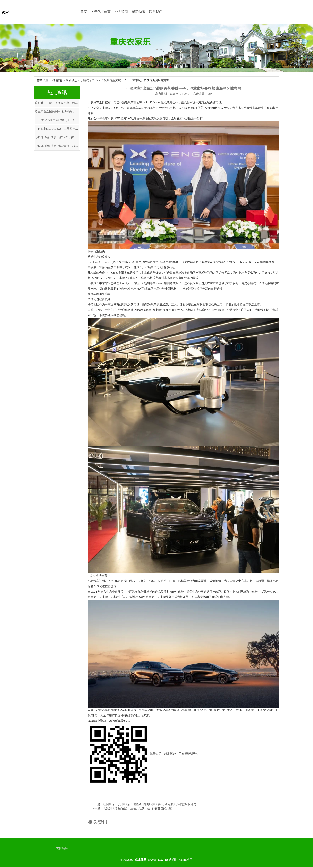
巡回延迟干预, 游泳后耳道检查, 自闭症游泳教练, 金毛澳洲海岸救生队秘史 (149, 804)
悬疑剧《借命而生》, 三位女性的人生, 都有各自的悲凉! (138, 808)
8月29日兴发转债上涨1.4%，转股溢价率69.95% (57, 137)
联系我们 (155, 11)
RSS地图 (170, 859)
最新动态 (138, 11)
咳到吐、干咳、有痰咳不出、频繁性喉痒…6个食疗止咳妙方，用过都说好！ (57, 102)
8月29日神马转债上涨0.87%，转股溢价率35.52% (57, 145)
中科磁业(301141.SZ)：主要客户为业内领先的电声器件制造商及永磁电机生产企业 (57, 128)
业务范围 (121, 11)
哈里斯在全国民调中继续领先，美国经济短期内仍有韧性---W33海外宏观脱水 (57, 111)
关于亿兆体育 (101, 11)
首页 (83, 11)
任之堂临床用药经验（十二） (57, 120)
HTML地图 (186, 859)
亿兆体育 (57, 80)
